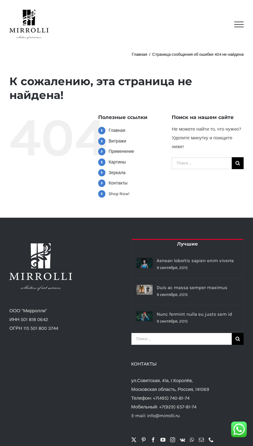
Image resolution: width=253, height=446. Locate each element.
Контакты (118, 183)
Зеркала (117, 172)
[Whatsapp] (192, 439)
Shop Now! (119, 193)
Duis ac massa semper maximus (192, 287)
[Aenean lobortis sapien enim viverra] (144, 263)
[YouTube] (162, 439)
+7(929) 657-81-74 (177, 407)
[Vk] (182, 439)
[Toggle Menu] (239, 24)
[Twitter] (133, 439)
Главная (117, 130)
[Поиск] (238, 163)
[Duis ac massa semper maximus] (144, 290)
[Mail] (201, 439)
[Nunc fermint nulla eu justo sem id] (144, 316)
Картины (117, 162)
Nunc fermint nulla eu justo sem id (194, 314)
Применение (121, 151)
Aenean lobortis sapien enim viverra (195, 260)
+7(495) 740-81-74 (171, 398)
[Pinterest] (143, 439)
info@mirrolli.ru (163, 415)
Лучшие (187, 244)
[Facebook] (153, 439)
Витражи (117, 141)
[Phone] (211, 439)
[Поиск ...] (202, 163)
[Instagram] (172, 439)
